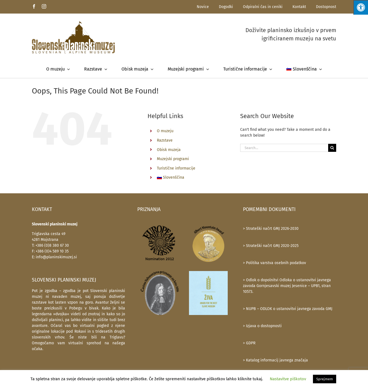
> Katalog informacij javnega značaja (275, 360)
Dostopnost (326, 6)
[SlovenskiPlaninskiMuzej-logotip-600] (73, 36)
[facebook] (34, 6)
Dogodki (226, 6)
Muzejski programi (173, 159)
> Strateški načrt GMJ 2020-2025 (271, 245)
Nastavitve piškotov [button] (288, 378)
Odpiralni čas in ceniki (263, 6)
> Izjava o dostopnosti (262, 326)
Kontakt (299, 6)
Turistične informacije (176, 168)
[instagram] (44, 6)
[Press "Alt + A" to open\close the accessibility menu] (360, 7)
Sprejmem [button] (324, 379)
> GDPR (249, 343)
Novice (203, 6)
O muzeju (165, 131)
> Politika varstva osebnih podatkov (274, 263)
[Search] (332, 148)
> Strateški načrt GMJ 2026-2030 (271, 228)
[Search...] (284, 148)
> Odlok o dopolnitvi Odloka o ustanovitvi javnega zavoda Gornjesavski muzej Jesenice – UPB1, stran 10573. (287, 286)
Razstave (165, 140)
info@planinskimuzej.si (56, 257)
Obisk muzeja (169, 149)
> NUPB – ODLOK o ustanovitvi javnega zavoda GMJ (287, 308)
